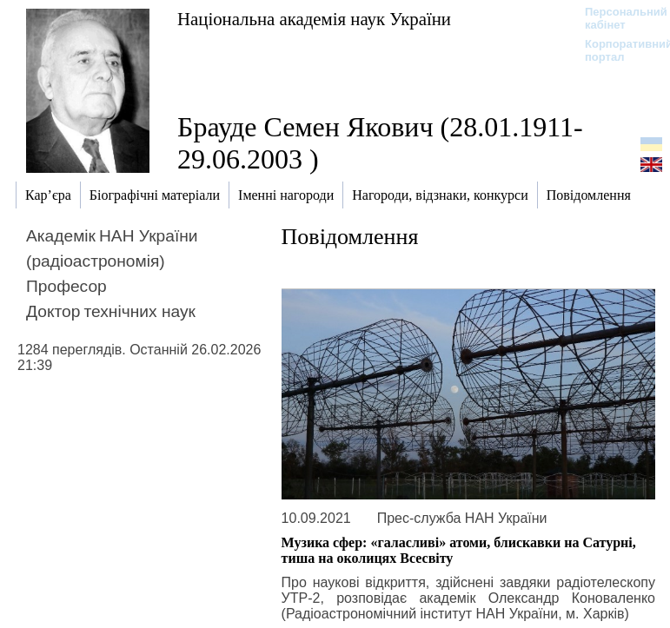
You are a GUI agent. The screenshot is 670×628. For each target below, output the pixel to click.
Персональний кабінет (617, 18)
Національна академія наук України (314, 19)
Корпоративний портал (617, 50)
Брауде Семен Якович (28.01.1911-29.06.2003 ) (380, 143)
